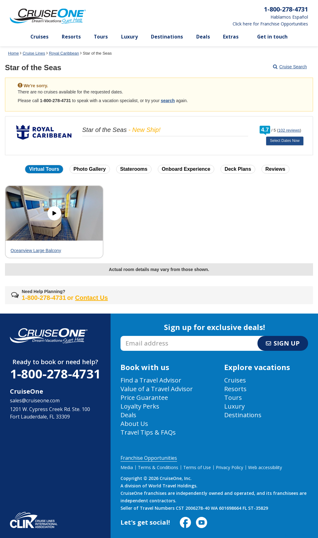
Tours (101, 36)
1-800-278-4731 (55, 373)
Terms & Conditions (158, 467)
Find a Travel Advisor (150, 380)
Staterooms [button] (134, 169)
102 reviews (289, 130)
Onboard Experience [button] (186, 169)
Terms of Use (197, 467)
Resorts (71, 36)
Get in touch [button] (272, 36)
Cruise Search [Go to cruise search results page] (290, 66)
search (168, 100)
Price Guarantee (144, 397)
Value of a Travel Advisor (156, 389)
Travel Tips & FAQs (148, 432)
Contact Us (91, 297)
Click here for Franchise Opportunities (270, 24)
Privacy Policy (229, 467)
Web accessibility (265, 467)
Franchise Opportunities (148, 457)
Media (126, 467)
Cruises (39, 36)
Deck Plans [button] (238, 169)
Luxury (129, 36)
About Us (134, 423)
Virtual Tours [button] (44, 169)
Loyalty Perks (139, 406)
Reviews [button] (275, 169)
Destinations (167, 36)
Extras (230, 36)
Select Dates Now (284, 140)
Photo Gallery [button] (90, 169)
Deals (203, 36)
